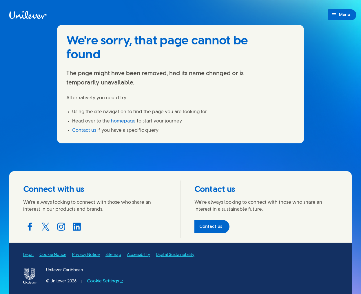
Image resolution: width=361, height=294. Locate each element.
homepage (123, 121)
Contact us (84, 130)
